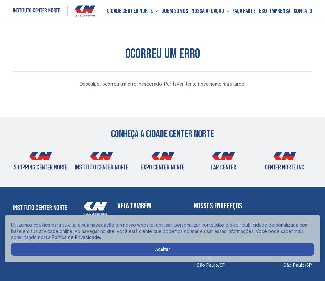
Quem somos (174, 11)
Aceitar (162, 249)
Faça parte (244, 11)
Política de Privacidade (76, 237)
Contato (303, 11)
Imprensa (280, 11)
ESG (263, 11)
